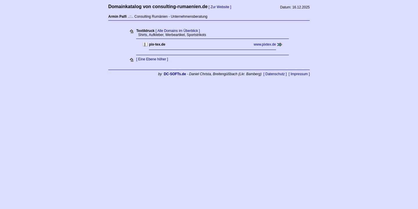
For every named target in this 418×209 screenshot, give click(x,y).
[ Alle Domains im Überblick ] (178, 31)
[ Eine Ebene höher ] (152, 59)
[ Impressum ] (299, 74)
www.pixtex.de (265, 44)
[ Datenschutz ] (275, 74)
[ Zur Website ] (220, 7)
